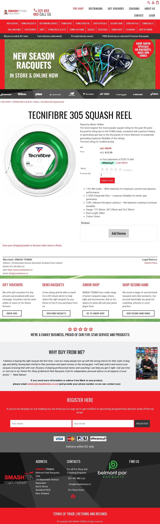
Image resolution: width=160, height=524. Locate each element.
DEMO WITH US (132, 23)
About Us (150, 8)
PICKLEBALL (103, 29)
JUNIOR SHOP (116, 29)
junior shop (90, 284)
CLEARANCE (130, 29)
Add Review (119, 233)
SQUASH (91, 29)
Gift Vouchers (116, 8)
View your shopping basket (16, 245)
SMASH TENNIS (79, 521)
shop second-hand (135, 284)
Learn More (122, 162)
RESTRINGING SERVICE (49, 23)
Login (152, 15)
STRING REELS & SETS (57, 29)
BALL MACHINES (14, 29)
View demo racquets (56, 313)
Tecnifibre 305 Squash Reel (52, 102)
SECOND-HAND (116, 23)
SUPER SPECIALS (100, 23)
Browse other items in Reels (47, 245)
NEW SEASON (12, 23)
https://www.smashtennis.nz (20, 270)
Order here (12, 313)
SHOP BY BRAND (145, 29)
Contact (139, 15)
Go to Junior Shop (96, 313)
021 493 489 (41, 12)
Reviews (85, 223)
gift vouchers (12, 284)
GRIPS (42, 29)
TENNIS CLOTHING (76, 29)
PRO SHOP (78, 8)
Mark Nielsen (19, 374)
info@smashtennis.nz (18, 273)
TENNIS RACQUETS (28, 23)
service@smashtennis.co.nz (42, 384)
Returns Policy (151, 263)
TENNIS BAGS (66, 23)
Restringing (96, 8)
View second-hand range (138, 313)
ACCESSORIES (30, 29)
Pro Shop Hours (75, 490)
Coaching (134, 8)
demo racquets (53, 284)
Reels (36, 102)
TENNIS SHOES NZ (82, 23)
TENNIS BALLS (147, 23)
